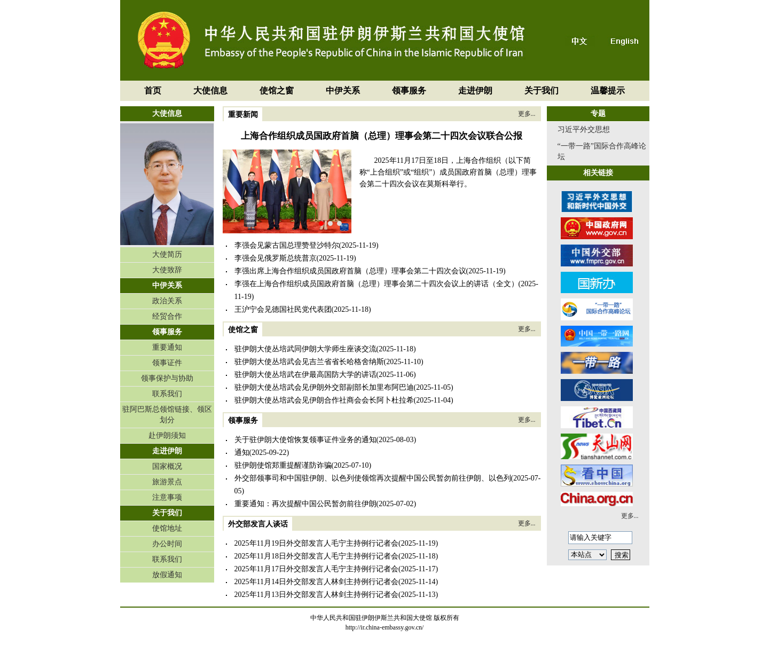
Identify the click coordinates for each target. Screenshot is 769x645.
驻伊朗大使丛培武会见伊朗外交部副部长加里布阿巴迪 (324, 387)
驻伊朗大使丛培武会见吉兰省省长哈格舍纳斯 (309, 362)
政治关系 (167, 301)
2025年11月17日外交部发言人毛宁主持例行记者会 (316, 569)
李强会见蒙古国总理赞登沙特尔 (286, 245)
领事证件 (167, 363)
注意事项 (167, 497)
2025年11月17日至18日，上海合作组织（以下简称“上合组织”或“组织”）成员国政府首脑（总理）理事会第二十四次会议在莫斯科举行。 (448, 172)
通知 (241, 453)
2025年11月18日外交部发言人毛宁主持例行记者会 (316, 556)
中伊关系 (343, 90)
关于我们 (541, 90)
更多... (527, 113)
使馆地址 (167, 528)
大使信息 (210, 90)
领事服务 (409, 90)
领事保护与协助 (167, 378)
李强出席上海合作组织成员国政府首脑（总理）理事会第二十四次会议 (350, 271)
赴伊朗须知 (167, 435)
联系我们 (167, 394)
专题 (598, 113)
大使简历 (167, 254)
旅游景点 (167, 482)
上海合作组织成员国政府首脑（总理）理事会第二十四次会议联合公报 (381, 136)
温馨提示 (608, 90)
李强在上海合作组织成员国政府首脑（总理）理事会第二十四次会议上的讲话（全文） (376, 284)
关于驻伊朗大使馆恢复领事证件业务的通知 (305, 440)
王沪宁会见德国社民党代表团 (283, 309)
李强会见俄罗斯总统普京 (275, 258)
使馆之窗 (277, 90)
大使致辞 (167, 270)
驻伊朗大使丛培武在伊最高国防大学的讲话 (305, 375)
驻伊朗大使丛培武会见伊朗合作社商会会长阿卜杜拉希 (324, 400)
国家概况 (167, 466)
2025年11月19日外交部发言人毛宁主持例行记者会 (316, 543)
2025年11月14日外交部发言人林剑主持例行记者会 (316, 582)
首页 (152, 90)
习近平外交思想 (584, 129)
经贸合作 (167, 316)
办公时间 (167, 544)
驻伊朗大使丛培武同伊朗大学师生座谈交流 (305, 349)
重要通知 (167, 347)
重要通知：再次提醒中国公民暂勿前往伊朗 (305, 504)
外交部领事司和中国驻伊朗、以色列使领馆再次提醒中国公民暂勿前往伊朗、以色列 (372, 478)
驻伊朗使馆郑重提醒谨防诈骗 (283, 465)
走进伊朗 (475, 90)
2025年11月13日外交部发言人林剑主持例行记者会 (316, 595)
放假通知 (167, 575)
